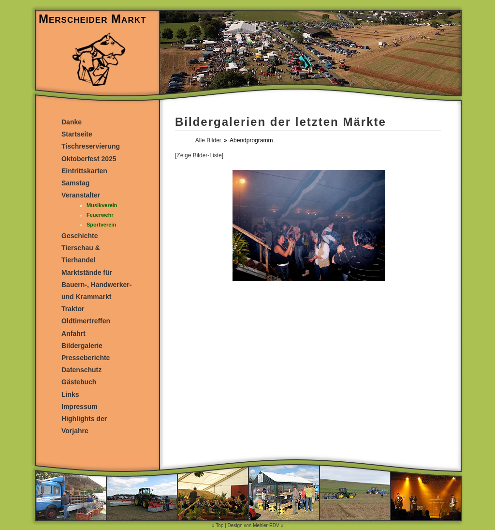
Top (219, 525)
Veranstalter (80, 195)
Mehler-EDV (266, 525)
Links (70, 394)
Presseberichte (85, 358)
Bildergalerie (81, 345)
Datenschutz (81, 370)
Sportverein (101, 224)
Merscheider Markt (92, 18)
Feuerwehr (100, 215)
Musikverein (102, 205)
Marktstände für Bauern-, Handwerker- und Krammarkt (96, 285)
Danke (71, 122)
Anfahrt (73, 333)
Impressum (79, 406)
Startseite (76, 134)
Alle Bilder (208, 140)
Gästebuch (78, 382)
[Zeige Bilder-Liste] (199, 155)
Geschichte (79, 236)
